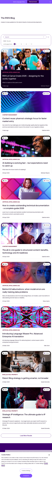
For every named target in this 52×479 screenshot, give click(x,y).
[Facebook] (26, 448)
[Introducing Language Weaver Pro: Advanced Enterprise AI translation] (26, 313)
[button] (4, 2)
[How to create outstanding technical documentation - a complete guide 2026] (26, 185)
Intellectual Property (10, 371)
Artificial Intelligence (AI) (11, 68)
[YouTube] (29, 448)
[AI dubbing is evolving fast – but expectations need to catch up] (26, 142)
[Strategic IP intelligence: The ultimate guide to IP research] (26, 394)
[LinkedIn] (22, 448)
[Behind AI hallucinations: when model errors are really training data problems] (26, 269)
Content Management (9, 111)
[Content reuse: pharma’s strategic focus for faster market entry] (26, 98)
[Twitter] (19, 448)
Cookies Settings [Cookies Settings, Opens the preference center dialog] (26, 470)
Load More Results (26, 432)
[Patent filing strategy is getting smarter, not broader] (26, 358)
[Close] (49, 455)
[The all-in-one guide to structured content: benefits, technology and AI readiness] (26, 229)
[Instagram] (33, 448)
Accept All (26, 475)
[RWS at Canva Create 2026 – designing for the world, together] (26, 55)
